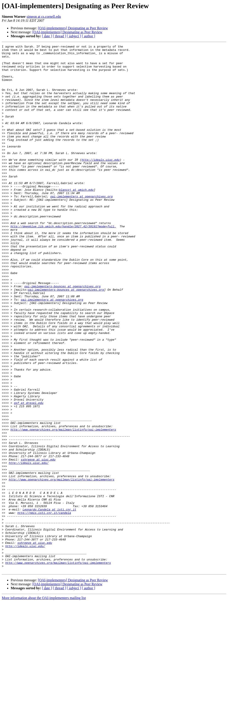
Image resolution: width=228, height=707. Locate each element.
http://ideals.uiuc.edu (100, 183)
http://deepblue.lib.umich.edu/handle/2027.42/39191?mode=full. (63, 263)
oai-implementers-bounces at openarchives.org (62, 335)
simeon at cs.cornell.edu (44, 16)
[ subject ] (74, 36)
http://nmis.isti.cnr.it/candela (44, 607)
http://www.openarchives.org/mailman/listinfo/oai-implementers (63, 507)
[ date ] (47, 36)
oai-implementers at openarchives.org (81, 227)
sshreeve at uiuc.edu (38, 543)
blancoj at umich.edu (76, 219)
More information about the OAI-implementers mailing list (44, 703)
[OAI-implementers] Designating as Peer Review (73, 28)
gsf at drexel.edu (29, 475)
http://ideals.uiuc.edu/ (28, 547)
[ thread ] (59, 36)
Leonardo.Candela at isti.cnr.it (49, 603)
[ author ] (88, 36)
